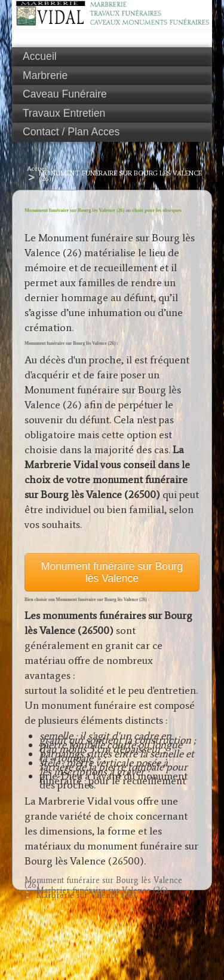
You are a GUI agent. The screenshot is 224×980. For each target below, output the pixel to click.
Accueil (40, 56)
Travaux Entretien (64, 113)
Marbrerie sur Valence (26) (86, 895)
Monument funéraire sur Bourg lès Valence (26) (120, 176)
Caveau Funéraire (65, 94)
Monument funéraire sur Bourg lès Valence (112, 572)
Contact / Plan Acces (71, 132)
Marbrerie (45, 75)
